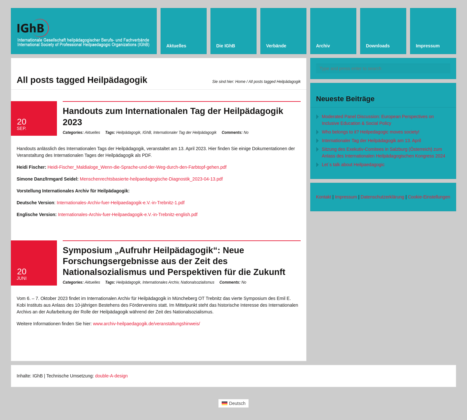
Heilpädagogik (128, 132)
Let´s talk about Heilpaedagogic (353, 164)
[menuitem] (233, 403)
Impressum (346, 196)
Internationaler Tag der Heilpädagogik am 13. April (371, 140)
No (235, 132)
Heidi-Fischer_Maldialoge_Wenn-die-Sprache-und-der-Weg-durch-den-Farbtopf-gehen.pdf (136, 167)
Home (240, 81)
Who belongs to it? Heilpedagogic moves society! (370, 131)
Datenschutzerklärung (382, 196)
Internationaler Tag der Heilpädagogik (185, 132)
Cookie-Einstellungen (429, 196)
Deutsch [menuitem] (237, 403)
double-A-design (111, 375)
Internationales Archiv (160, 282)
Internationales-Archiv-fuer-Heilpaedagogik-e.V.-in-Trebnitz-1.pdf (121, 202)
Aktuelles (92, 132)
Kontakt (323, 196)
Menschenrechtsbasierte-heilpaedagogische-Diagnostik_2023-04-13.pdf (151, 179)
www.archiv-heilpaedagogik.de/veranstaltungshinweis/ (146, 323)
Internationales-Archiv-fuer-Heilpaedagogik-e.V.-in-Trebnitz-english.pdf (127, 214)
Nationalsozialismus (197, 282)
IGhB (146, 132)
